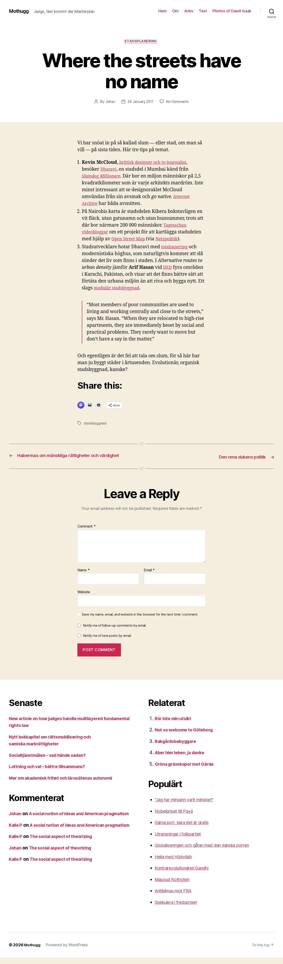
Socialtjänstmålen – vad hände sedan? (51, 761)
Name (83, 577)
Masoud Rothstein (174, 886)
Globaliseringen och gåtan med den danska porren (209, 852)
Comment (86, 533)
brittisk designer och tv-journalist (155, 163)
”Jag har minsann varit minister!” (189, 806)
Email (149, 577)
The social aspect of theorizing (65, 857)
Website (83, 598)
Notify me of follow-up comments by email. (115, 632)
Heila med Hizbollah (176, 863)
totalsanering (175, 248)
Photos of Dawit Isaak (231, 11)
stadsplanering (141, 42)
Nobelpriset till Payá (176, 817)
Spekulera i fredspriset (179, 908)
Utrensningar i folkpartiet (181, 840)
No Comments (177, 102)
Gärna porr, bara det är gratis (186, 829)
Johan (109, 102)
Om (175, 11)
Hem (162, 11)
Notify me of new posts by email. (107, 642)
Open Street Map (129, 240)
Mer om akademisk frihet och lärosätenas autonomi (65, 784)
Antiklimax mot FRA (175, 897)
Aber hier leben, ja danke (182, 759)
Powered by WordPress (68, 951)
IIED (168, 268)
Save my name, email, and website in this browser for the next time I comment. (140, 621)
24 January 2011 (140, 102)
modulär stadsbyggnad (119, 289)
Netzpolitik (171, 240)
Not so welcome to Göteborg (186, 736)
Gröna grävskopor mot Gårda (187, 770)
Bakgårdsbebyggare (177, 747)
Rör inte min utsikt (175, 725)
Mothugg (20, 11)
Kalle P (16, 838)
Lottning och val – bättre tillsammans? (50, 773)
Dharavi (109, 170)
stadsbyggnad (95, 424)
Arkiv (188, 11)
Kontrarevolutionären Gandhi (185, 874)
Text (203, 11)
